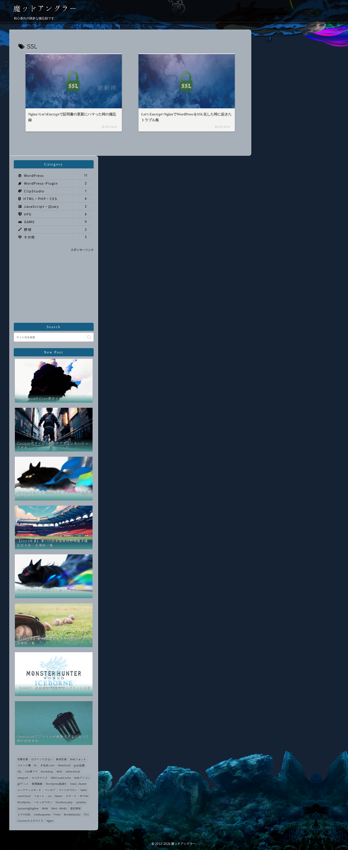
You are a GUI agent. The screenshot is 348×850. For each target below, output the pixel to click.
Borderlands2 (72, 814)
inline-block (73, 771)
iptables (81, 802)
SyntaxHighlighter (28, 808)
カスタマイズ (39, 777)
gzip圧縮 (79, 765)
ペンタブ (50, 790)
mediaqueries (42, 814)
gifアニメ (22, 783)
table (84, 790)
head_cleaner (78, 783)
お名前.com (47, 765)
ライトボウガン (68, 790)
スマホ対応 (24, 814)
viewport (22, 777)
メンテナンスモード (29, 790)
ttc (35, 765)
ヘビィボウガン (43, 802)
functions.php (64, 802)
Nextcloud (64, 765)
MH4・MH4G (59, 808)
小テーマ (71, 796)
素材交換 (61, 759)
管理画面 (37, 783)
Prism (57, 814)
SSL (19, 771)
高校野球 (75, 808)
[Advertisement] (53, 283)
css (49, 796)
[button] (89, 337)
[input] (54, 337)
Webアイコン (82, 777)
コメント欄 (24, 765)
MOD (59, 771)
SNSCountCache (61, 777)
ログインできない (42, 759)
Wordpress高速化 (56, 783)
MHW (45, 808)
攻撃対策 (22, 759)
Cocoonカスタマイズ (30, 820)
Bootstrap (47, 771)
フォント (39, 796)
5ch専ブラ (31, 771)
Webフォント (78, 759)
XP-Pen (84, 796)
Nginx (50, 820)
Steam (58, 796)
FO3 (86, 814)
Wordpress (23, 802)
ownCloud (23, 796)
